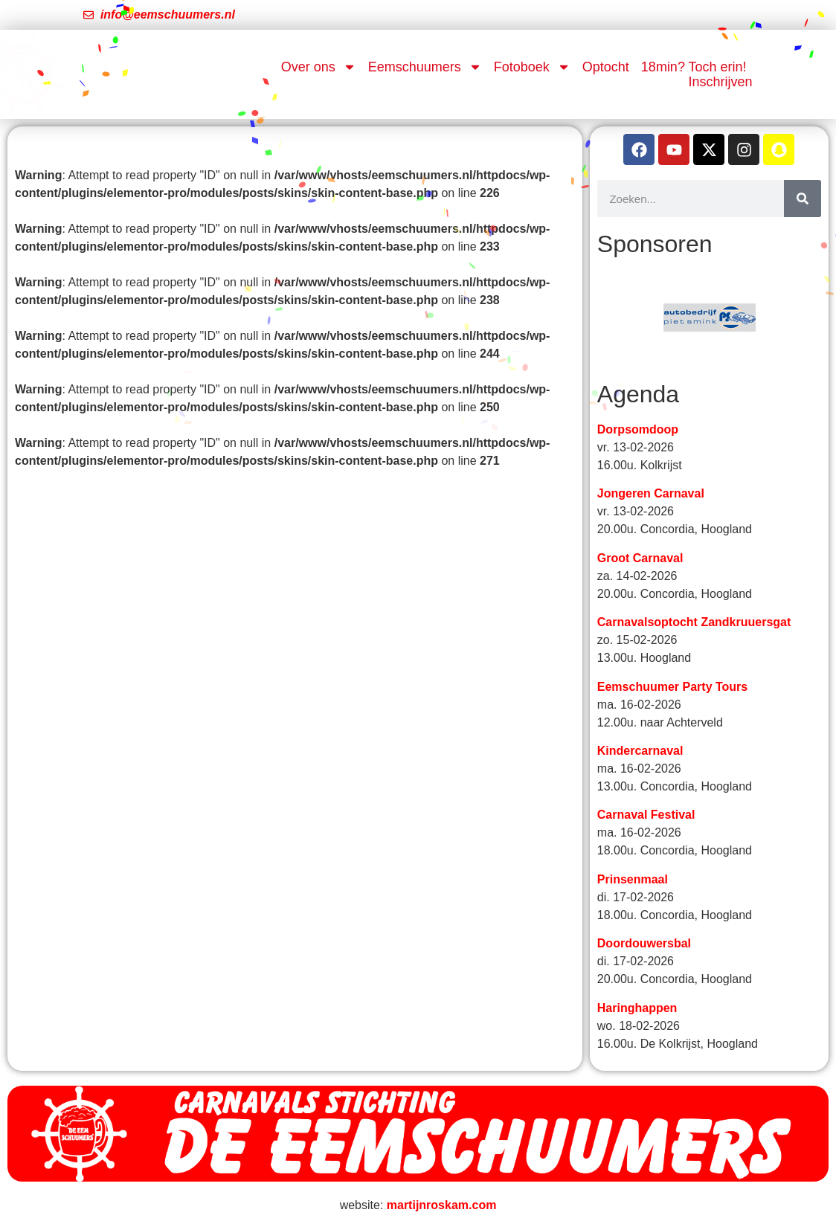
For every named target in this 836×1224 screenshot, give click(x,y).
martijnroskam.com (442, 1207)
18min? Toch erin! (694, 66)
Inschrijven (721, 81)
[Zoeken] (802, 198)
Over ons (318, 66)
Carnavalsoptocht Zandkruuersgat (694, 624)
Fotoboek (532, 66)
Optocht (605, 66)
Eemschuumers (425, 66)
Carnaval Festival (646, 817)
